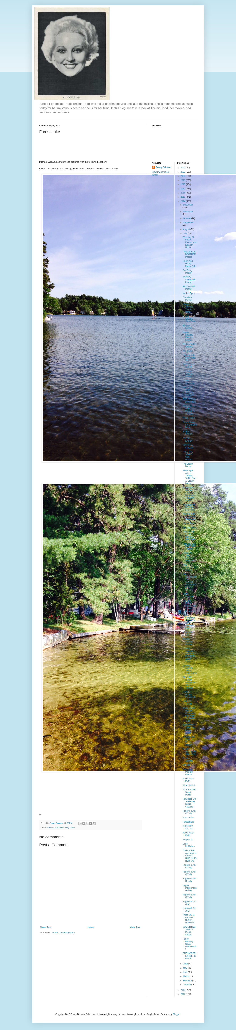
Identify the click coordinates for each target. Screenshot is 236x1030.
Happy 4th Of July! (188, 902)
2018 (183, 184)
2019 (183, 180)
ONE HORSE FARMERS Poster (189, 956)
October (187, 218)
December (188, 205)
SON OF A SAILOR (187, 446)
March (186, 976)
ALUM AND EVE (187, 779)
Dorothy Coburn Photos (187, 642)
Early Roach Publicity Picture (188, 772)
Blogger (176, 1014)
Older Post (135, 927)
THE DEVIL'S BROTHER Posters (189, 546)
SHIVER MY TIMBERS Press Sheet (188, 729)
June (185, 963)
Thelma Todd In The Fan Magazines (189, 516)
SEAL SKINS (188, 785)
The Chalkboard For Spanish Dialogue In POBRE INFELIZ (189, 582)
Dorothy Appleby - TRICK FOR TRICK (189, 669)
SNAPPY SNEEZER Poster (188, 280)
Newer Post (45, 927)
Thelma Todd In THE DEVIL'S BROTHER (189, 535)
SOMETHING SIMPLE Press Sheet (189, 931)
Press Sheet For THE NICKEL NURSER (188, 919)
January (187, 984)
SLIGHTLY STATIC (187, 827)
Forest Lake (52, 827)
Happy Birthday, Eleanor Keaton (187, 336)
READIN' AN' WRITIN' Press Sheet (188, 741)
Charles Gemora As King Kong (189, 752)
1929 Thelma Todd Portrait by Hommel (188, 410)
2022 (183, 167)
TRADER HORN (186, 702)
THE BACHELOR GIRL (188, 567)
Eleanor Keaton (187, 326)
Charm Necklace (188, 381)
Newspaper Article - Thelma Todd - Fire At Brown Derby (188, 477)
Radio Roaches (188, 595)
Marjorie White (189, 527)
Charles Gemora (187, 759)
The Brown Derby (187, 465)
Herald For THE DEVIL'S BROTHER (189, 557)
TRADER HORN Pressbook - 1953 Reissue (189, 682)
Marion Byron (188, 293)
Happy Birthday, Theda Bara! (187, 308)
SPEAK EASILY (187, 432)
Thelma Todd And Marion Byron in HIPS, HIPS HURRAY (189, 855)
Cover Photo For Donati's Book (189, 425)
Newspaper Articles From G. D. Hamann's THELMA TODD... (189, 494)
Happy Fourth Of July (189, 812)
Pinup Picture (188, 418)
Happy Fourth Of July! (189, 866)
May (185, 968)
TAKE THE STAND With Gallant (187, 456)
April (185, 972)
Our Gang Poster (187, 271)
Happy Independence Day (189, 888)
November (188, 211)
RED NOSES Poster (188, 287)
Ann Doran (187, 351)
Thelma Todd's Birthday (189, 345)
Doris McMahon (188, 845)
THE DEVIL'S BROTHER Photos (189, 254)
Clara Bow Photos (187, 298)
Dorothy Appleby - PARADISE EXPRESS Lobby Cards (189, 655)
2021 (183, 172)
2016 (183, 193)
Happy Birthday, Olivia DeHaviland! (189, 944)
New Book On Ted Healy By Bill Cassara (189, 803)
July (185, 233)
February (187, 980)
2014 (183, 201)
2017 (183, 188)
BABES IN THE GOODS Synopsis (188, 391)
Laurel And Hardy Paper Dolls (189, 263)
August (186, 229)
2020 (183, 176)
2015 (183, 197)
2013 (183, 990)
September (188, 222)
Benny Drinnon (163, 167)
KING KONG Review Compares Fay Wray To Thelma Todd (188, 714)
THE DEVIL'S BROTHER (189, 400)
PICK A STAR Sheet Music (188, 792)
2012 (183, 994)
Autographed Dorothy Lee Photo (188, 507)
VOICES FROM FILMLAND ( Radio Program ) (189, 605)
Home (91, 927)
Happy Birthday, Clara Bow (188, 319)
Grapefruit (187, 839)
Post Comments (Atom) (63, 932)
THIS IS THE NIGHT (188, 365)
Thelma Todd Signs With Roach (188, 358)
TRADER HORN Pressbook (188, 694)
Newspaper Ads (187, 633)
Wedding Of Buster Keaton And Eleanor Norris (189, 242)
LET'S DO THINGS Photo (187, 374)
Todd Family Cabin (67, 827)
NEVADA (186, 765)
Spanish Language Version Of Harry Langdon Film (188, 621)
